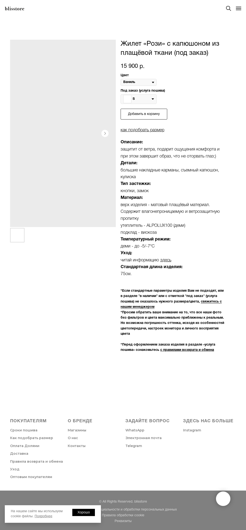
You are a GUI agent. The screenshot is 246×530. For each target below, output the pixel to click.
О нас (73, 438)
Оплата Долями (24, 446)
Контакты (77, 446)
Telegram (133, 446)
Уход (14, 469)
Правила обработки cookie (123, 515)
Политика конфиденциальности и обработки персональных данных (123, 509)
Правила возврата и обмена (36, 461)
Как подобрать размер (31, 438)
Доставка (19, 453)
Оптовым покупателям (31, 477)
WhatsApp (134, 430)
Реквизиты (123, 521)
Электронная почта (143, 438)
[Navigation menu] (238, 8)
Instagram (192, 430)
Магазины (77, 430)
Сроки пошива (23, 430)
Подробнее (43, 516)
